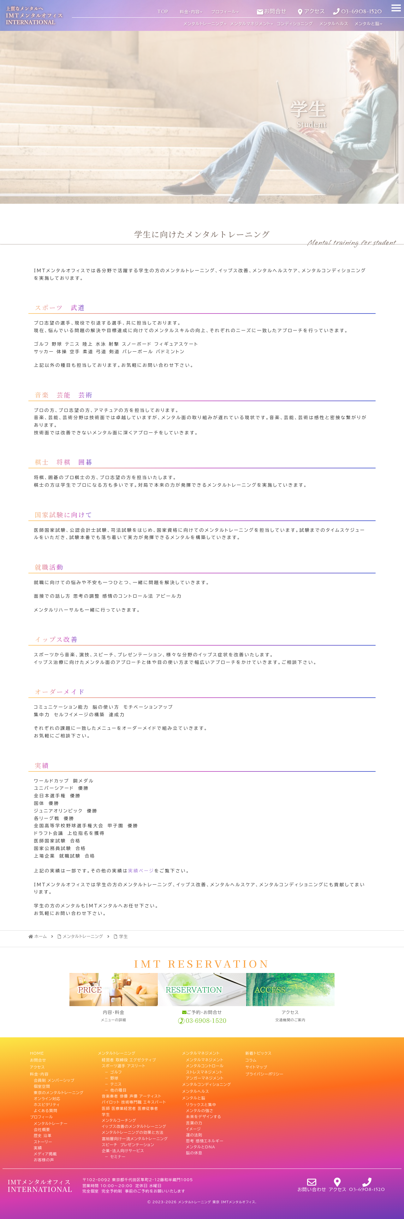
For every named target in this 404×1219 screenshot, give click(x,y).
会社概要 (42, 1126)
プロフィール (41, 1113)
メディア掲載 (45, 1150)
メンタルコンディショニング (206, 1083)
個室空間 (42, 1083)
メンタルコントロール (205, 1065)
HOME (37, 1053)
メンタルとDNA (200, 1144)
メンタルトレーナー (51, 1120)
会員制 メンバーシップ (54, 1077)
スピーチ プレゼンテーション (128, 1144)
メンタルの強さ (199, 1107)
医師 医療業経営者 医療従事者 (130, 1107)
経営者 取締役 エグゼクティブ (129, 1059)
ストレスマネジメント (204, 1071)
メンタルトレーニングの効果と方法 (132, 1132)
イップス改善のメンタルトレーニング (134, 1126)
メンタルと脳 (193, 1095)
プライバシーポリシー (265, 1071)
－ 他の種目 (114, 1089)
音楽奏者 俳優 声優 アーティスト (131, 1095)
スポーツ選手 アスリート (123, 1065)
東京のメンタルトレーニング (59, 1089)
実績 (38, 1144)
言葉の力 (194, 1120)
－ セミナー (114, 1156)
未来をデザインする (203, 1113)
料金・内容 (39, 1071)
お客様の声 (44, 1156)
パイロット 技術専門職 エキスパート (134, 1101)
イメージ (193, 1126)
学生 (106, 1113)
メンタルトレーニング (116, 1053)
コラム (251, 1059)
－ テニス (112, 1083)
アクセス (37, 1065)
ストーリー (43, 1138)
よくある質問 (45, 1107)
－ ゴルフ (112, 1071)
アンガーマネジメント (204, 1077)
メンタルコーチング (119, 1120)
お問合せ (38, 1059)
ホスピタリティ (47, 1101)
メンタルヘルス (195, 1089)
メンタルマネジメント (201, 1053)
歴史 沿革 (43, 1132)
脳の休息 (194, 1150)
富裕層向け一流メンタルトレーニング (135, 1138)
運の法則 (194, 1132)
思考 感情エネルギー (204, 1138)
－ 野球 (110, 1077)
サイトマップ (256, 1065)
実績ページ (141, 871)
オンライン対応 (47, 1095)
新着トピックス (259, 1053)
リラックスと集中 (201, 1101)
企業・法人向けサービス (123, 1150)
